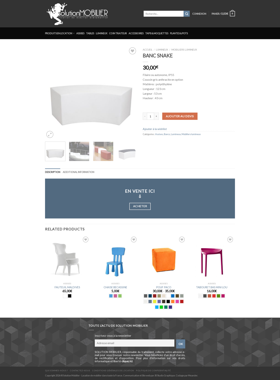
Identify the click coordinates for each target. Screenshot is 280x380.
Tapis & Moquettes (156, 33)
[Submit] (187, 14)
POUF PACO (163, 287)
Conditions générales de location (113, 370)
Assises (80, 33)
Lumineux (101, 33)
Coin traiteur (118, 33)
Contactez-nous (80, 370)
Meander (192, 375)
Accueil (147, 49)
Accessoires (136, 33)
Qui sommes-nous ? (56, 370)
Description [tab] (52, 172)
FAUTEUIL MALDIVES (67, 287)
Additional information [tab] (78, 172)
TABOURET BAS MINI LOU (211, 287)
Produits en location (60, 33)
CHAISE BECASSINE (115, 287)
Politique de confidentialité (153, 370)
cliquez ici (127, 361)
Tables (90, 33)
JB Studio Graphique (164, 375)
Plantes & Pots (179, 33)
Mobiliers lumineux (184, 49)
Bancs (167, 134)
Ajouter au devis (180, 116)
